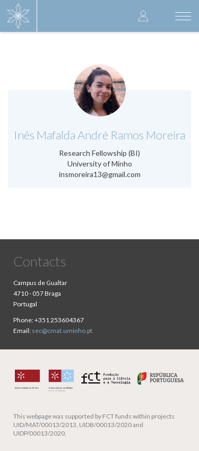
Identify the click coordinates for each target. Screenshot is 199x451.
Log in (143, 16)
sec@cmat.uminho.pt (62, 331)
